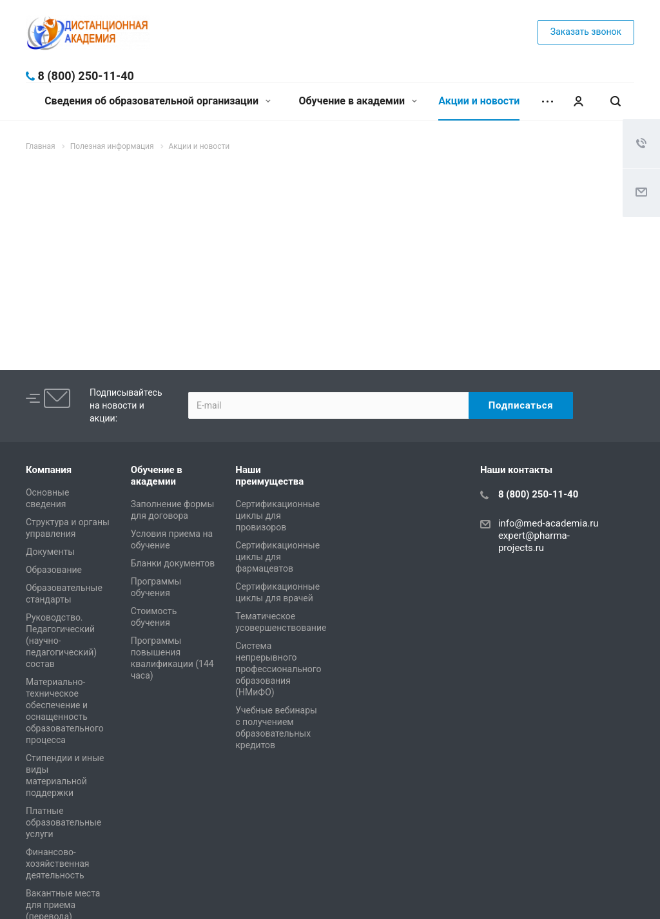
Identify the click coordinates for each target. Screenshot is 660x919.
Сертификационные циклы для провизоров (277, 515)
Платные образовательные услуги (63, 822)
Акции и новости (478, 101)
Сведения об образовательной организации (157, 101)
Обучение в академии (357, 101)
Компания (49, 470)
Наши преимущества (269, 475)
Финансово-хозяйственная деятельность (58, 863)
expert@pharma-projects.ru (534, 542)
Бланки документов (173, 563)
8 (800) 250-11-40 (85, 75)
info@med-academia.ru (548, 523)
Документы (50, 552)
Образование (54, 570)
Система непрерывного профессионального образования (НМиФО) (278, 669)
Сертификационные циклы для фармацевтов (277, 557)
